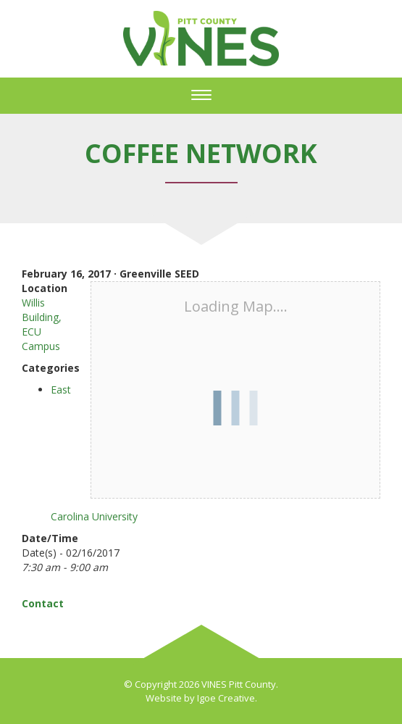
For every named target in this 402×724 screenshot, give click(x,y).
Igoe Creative (226, 697)
